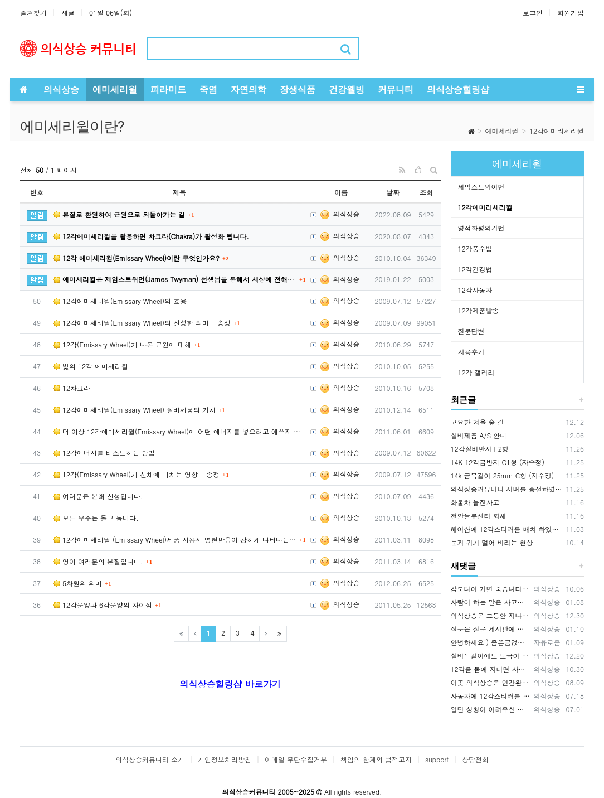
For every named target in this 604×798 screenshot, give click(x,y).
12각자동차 (475, 289)
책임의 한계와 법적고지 (376, 759)
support (437, 759)
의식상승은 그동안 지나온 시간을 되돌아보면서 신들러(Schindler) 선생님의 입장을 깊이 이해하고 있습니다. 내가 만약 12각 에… (490, 615)
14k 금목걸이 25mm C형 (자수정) (502, 475)
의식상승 (339, 214)
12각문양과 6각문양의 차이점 (102, 605)
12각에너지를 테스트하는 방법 (104, 452)
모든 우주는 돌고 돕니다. (96, 518)
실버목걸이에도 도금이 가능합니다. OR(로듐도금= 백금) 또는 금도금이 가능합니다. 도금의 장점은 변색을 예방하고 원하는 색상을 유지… (490, 655)
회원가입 (570, 12)
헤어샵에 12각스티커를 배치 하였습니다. (507, 529)
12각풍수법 (475, 248)
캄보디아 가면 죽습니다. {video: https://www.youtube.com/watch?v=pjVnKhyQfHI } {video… (490, 588)
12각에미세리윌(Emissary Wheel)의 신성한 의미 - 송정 (142, 322)
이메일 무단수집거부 (296, 759)
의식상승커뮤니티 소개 (149, 759)
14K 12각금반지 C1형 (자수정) (498, 462)
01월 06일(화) (110, 12)
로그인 (533, 12)
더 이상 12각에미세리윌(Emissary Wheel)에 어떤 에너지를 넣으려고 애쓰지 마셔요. (179, 431)
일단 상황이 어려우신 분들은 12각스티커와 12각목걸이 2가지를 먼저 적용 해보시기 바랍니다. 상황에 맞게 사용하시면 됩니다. (490, 709)
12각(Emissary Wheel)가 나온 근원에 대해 (122, 344)
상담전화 (475, 759)
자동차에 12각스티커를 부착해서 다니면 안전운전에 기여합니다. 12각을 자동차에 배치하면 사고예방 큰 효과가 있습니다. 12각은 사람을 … (490, 695)
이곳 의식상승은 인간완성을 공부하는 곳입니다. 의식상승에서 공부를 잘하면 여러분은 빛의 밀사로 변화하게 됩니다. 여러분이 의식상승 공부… (490, 682)
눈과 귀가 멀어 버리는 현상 (492, 542)
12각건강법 (475, 269)
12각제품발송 (478, 310)
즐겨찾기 (33, 12)
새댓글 (463, 566)
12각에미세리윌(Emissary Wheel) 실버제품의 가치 (134, 409)
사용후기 (471, 351)
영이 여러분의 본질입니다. (98, 561)
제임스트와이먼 (481, 186)
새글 (68, 12)
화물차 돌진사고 (475, 502)
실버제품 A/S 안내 (479, 435)
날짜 (393, 192)
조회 (426, 192)
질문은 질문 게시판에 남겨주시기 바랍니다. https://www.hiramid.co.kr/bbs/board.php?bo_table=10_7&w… (490, 628)
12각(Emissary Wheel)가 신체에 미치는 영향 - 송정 (136, 474)
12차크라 (71, 388)
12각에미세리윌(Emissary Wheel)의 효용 (120, 301)
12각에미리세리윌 (556, 131)
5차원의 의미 (77, 583)
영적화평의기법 (481, 228)
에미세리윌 (502, 131)
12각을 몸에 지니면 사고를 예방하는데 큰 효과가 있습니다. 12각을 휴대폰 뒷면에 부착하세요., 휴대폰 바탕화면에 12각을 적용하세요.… (490, 669)
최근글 (463, 400)
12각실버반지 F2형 (480, 448)
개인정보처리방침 (224, 759)
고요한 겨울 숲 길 (477, 422)
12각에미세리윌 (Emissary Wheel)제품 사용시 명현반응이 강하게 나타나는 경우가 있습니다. (174, 539)
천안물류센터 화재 (478, 515)
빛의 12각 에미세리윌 (90, 366)
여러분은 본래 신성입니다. (98, 496)
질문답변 (471, 331)
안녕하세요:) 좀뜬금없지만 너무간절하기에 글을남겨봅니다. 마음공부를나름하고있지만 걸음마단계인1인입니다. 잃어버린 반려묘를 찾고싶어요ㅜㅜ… (490, 642)
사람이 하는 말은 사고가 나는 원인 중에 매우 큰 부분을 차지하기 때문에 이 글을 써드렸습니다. (490, 602)
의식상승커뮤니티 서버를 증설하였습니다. (507, 489)
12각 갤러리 (476, 372)
